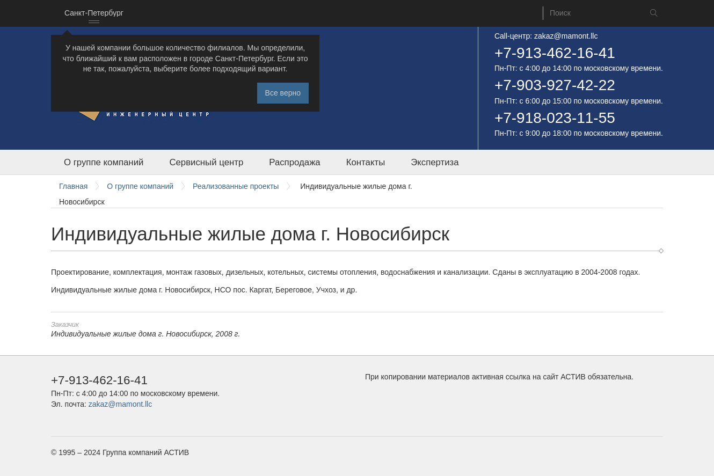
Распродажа (294, 162)
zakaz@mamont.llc (566, 36)
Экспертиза (434, 162)
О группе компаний (103, 162)
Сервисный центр (206, 162)
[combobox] (94, 13)
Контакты (365, 162)
